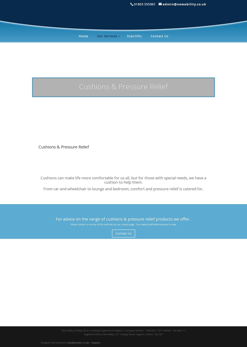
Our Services (107, 36)
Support (96, 342)
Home (83, 36)
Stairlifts (134, 36)
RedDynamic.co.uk (78, 342)
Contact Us (159, 36)
